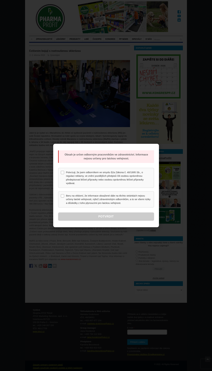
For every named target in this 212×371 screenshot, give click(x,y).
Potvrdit (106, 216)
